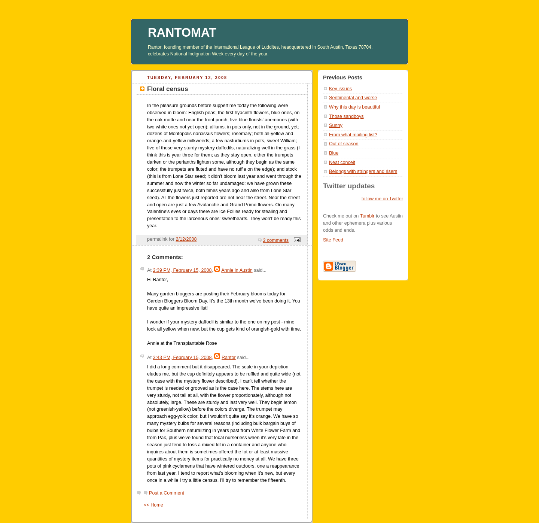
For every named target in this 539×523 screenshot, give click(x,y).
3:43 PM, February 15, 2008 (182, 357)
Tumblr (367, 216)
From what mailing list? (353, 134)
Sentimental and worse (353, 97)
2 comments (276, 240)
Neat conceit (342, 162)
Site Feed (333, 240)
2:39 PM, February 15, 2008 (182, 270)
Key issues (340, 88)
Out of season (344, 143)
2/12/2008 (186, 239)
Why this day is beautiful (354, 107)
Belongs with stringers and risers (363, 171)
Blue (333, 153)
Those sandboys (346, 116)
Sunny (335, 125)
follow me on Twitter (382, 198)
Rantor (229, 357)
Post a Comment (166, 493)
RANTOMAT (182, 32)
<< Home (153, 505)
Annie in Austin (236, 270)
